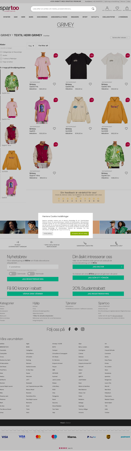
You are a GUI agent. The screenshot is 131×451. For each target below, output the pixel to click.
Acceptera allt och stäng (79, 233)
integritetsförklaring (64, 229)
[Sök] (93, 9)
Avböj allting (48, 233)
